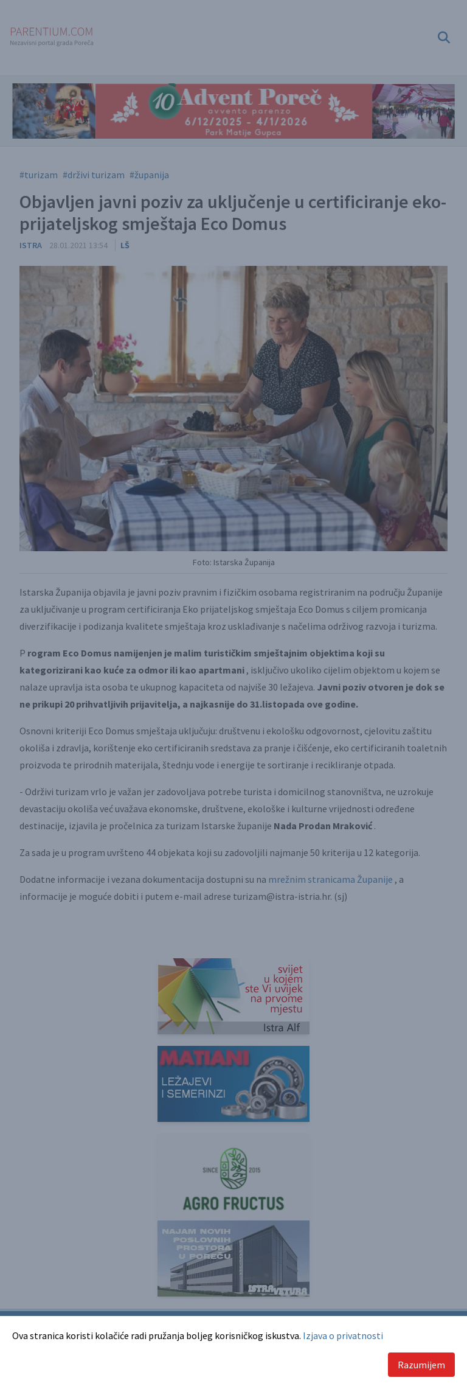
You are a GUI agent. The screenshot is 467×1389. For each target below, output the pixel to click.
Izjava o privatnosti (343, 1335)
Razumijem (421, 1365)
